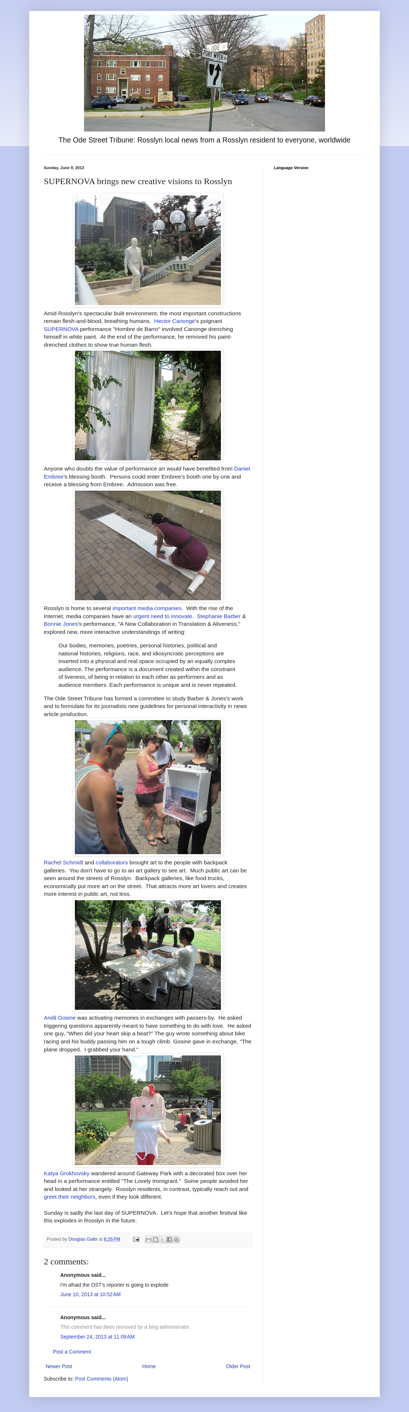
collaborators (112, 862)
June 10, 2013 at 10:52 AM (90, 1294)
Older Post (238, 1366)
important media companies (146, 608)
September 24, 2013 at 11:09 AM (97, 1337)
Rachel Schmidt (63, 862)
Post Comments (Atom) (101, 1379)
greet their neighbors (69, 1197)
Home (149, 1366)
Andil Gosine (60, 1018)
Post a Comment (72, 1352)
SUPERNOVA (61, 329)
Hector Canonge (174, 321)
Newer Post (59, 1366)
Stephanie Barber (219, 616)
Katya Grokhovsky (66, 1173)
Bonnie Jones (61, 624)
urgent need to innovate (162, 616)
